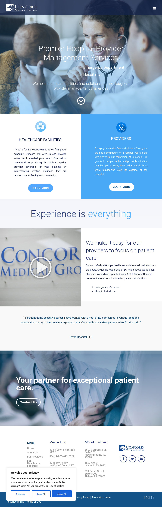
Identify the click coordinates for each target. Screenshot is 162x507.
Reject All (41, 493)
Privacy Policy (82, 497)
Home (30, 448)
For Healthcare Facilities (33, 463)
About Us (32, 452)
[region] (41, 484)
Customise (20, 493)
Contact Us (28, 402)
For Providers (35, 456)
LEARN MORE (40, 188)
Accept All (61, 493)
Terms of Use (33, 501)
